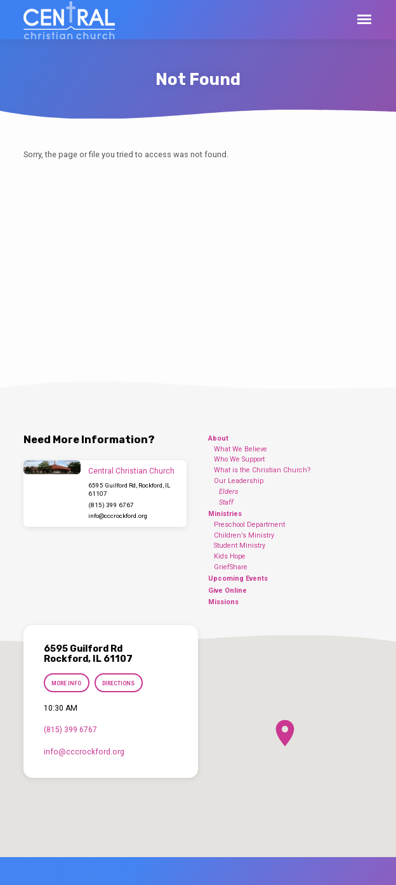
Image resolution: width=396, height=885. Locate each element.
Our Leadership (238, 481)
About (218, 438)
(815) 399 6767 (111, 504)
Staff (226, 502)
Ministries (225, 514)
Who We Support (239, 459)
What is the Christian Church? (262, 470)
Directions (118, 683)
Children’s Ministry (244, 535)
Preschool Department (249, 524)
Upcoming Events (238, 578)
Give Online (227, 590)
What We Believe (240, 449)
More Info (67, 683)
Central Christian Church (131, 471)
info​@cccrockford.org (117, 515)
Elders (228, 492)
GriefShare (231, 567)
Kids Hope (230, 556)
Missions (223, 602)
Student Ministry (239, 545)
